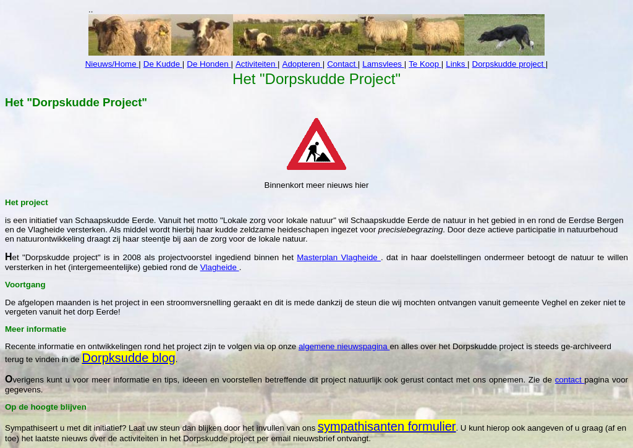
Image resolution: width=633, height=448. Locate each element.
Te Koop (425, 64)
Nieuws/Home (112, 64)
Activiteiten (257, 64)
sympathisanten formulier (387, 426)
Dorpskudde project (509, 64)
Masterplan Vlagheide (339, 257)
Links (456, 64)
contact (570, 379)
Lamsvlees (383, 64)
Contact (342, 64)
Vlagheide (219, 267)
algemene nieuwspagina (344, 346)
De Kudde (162, 64)
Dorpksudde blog (128, 358)
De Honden (209, 64)
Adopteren (303, 64)
